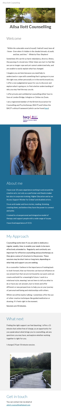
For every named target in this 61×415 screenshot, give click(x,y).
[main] (30, 26)
